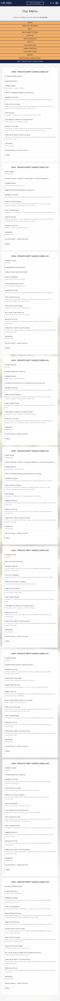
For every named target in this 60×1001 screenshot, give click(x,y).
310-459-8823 (43, 17)
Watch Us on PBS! (35, 3)
